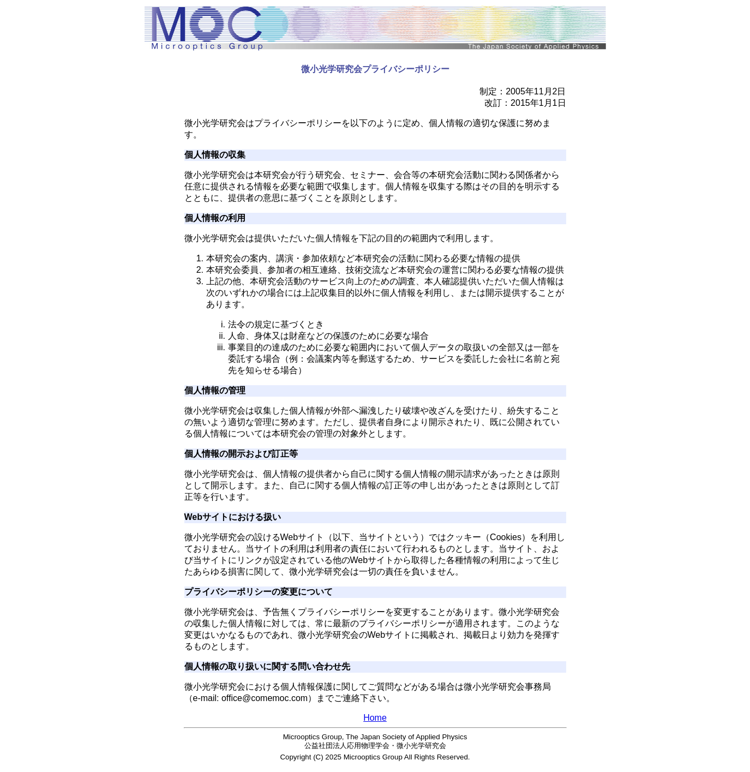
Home (375, 717)
